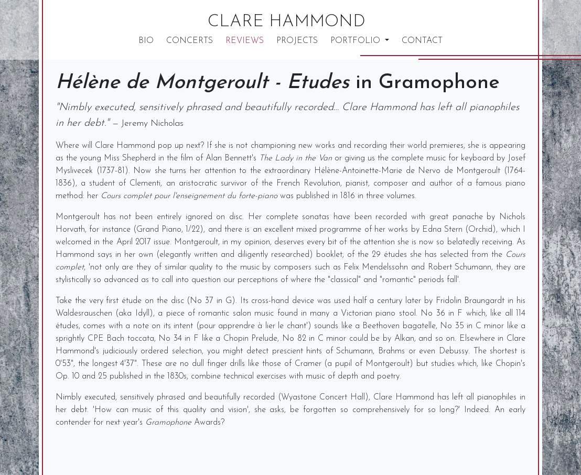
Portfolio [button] (356, 41)
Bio (146, 41)
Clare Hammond (286, 22)
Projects (297, 41)
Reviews (244, 41)
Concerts (189, 41)
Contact (422, 41)
